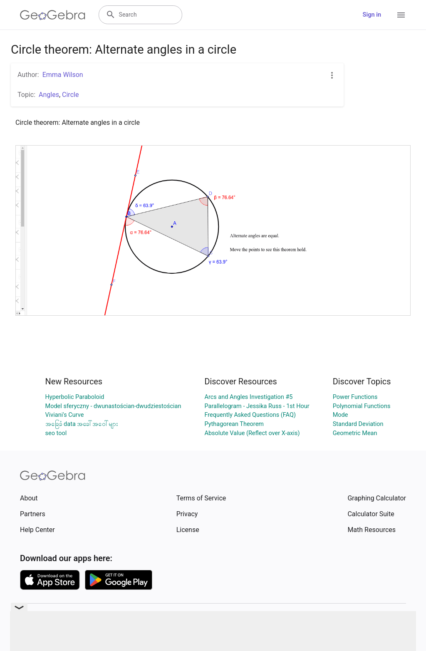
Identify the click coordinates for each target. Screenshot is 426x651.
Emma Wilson (62, 75)
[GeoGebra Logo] (52, 15)
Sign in (372, 14)
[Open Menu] (401, 15)
